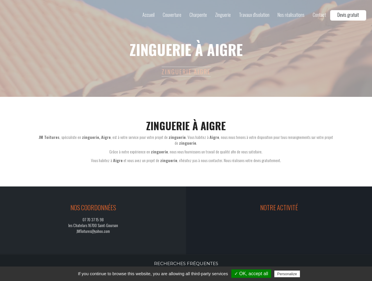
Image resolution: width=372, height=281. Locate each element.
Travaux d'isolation (254, 14)
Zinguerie (223, 14)
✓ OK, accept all (251, 273)
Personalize (287, 274)
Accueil (148, 14)
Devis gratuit (348, 14)
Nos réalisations (291, 14)
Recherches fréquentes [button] (186, 263)
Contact (319, 14)
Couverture (172, 14)
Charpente (198, 14)
